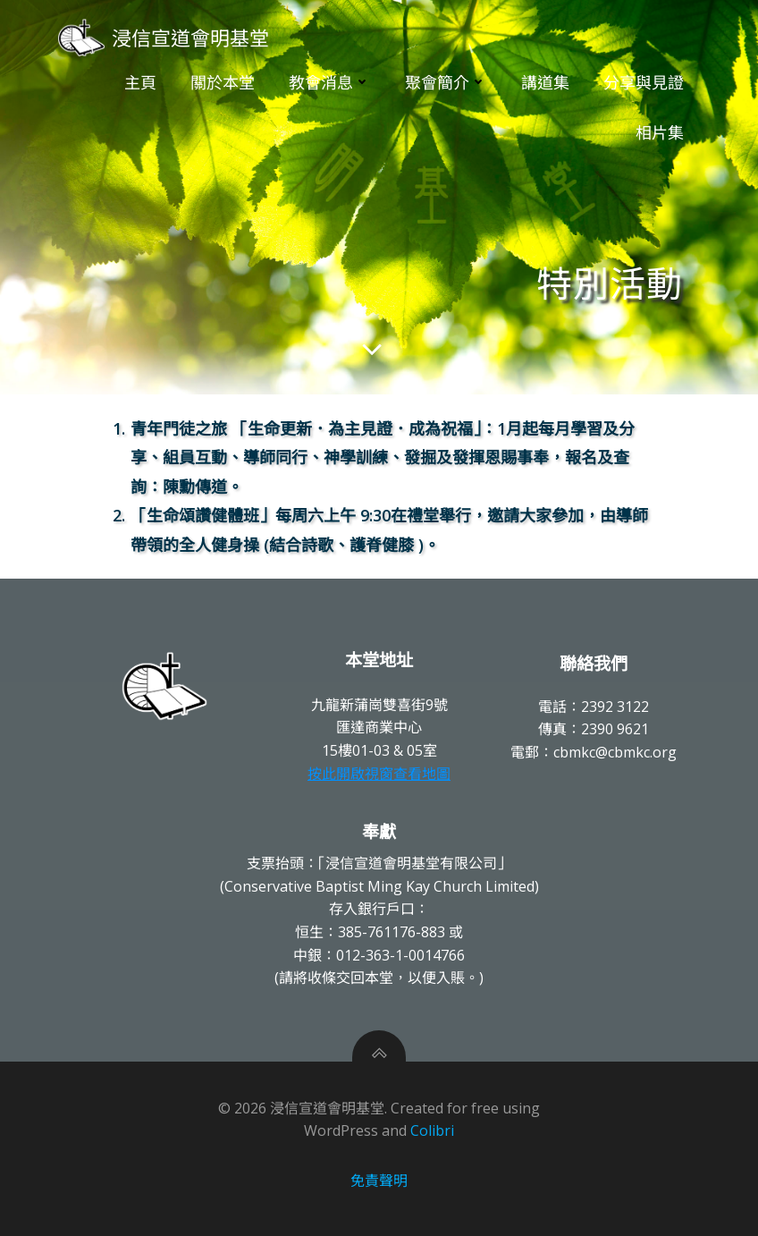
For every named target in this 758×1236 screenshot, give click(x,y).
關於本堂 (222, 82)
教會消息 (330, 82)
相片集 (660, 132)
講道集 (545, 82)
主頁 (140, 82)
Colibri (432, 1130)
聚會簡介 (446, 82)
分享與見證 (643, 82)
